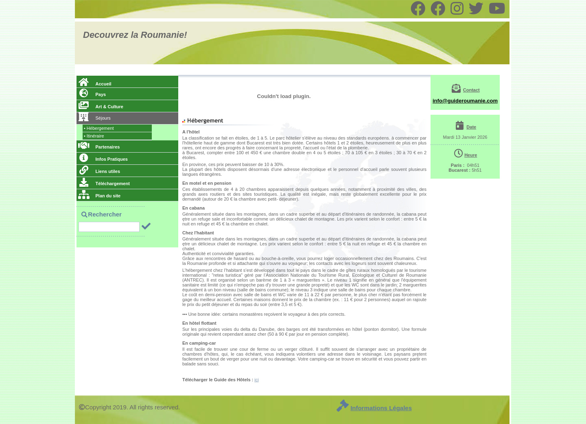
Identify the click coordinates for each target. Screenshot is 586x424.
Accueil (95, 83)
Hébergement (99, 128)
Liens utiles (99, 171)
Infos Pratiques (103, 159)
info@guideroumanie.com (465, 101)
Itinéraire (94, 135)
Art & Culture (100, 106)
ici (256, 379)
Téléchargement (104, 183)
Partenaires (99, 146)
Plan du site (99, 195)
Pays (92, 94)
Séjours (94, 118)
